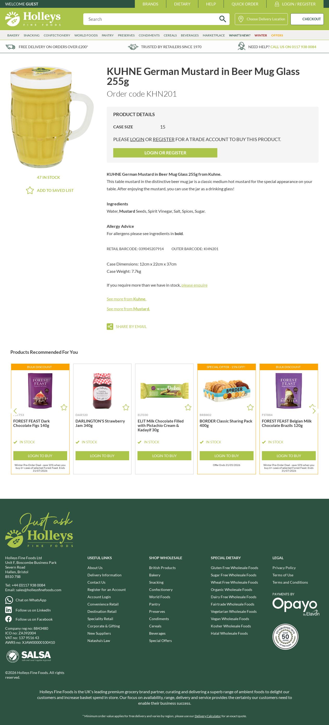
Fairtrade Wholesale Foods (232, 604)
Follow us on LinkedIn (33, 610)
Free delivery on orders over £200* (53, 47)
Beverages (190, 35)
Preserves (126, 35)
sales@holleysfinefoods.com (38, 590)
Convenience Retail (103, 604)
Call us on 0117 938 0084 (293, 47)
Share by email (131, 326)
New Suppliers (99, 633)
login (137, 139)
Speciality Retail (100, 618)
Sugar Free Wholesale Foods (233, 575)
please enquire (194, 284)
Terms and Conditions (290, 582)
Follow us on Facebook (34, 619)
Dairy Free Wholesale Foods (233, 597)
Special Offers (160, 640)
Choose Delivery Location (266, 19)
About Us (95, 567)
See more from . (126, 298)
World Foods (86, 35)
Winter (261, 35)
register (164, 139)
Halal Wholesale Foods (229, 633)
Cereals (170, 35)
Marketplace (214, 35)
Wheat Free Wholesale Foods (234, 582)
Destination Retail (102, 611)
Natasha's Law (98, 640)
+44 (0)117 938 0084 (28, 585)
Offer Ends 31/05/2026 (226, 465)
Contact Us (96, 582)
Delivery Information (104, 575)
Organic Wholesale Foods (231, 589)
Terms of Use (283, 575)
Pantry (108, 35)
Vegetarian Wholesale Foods (234, 611)
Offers (277, 35)
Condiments (149, 35)
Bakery (13, 35)
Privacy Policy (284, 567)
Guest (32, 4)
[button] (314, 410)
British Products (162, 567)
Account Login (99, 597)
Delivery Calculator (208, 716)
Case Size (123, 126)
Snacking (32, 35)
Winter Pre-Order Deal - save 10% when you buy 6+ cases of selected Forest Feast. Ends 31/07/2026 (40, 467)
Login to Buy (40, 455)
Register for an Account (106, 589)
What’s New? (239, 35)
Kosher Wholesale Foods (231, 626)
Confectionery (57, 35)
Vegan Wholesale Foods (230, 618)
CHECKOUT (311, 19)
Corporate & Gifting (103, 626)
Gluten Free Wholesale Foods (234, 567)
